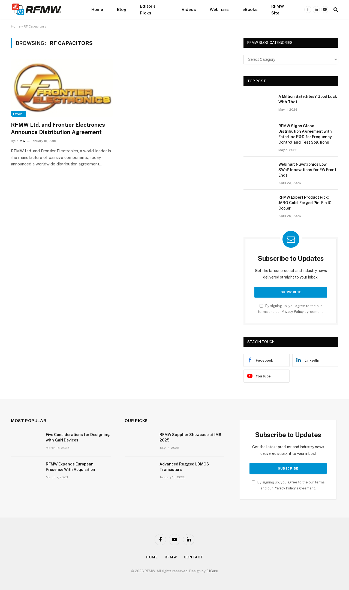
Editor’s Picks (148, 9)
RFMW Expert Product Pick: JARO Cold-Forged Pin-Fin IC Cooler (305, 202)
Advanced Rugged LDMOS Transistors (184, 467)
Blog (122, 9)
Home (97, 9)
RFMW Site (277, 9)
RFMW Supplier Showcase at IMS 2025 (190, 437)
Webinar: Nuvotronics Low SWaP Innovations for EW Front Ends (307, 169)
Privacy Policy (293, 312)
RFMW (20, 141)
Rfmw (171, 557)
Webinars (219, 9)
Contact (193, 557)
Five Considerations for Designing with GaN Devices (78, 437)
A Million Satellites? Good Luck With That (307, 99)
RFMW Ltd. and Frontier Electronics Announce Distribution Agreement (58, 128)
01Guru (212, 571)
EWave (18, 114)
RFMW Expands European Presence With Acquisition (70, 467)
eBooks (250, 9)
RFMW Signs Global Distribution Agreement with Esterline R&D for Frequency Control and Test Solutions (305, 134)
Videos (189, 9)
